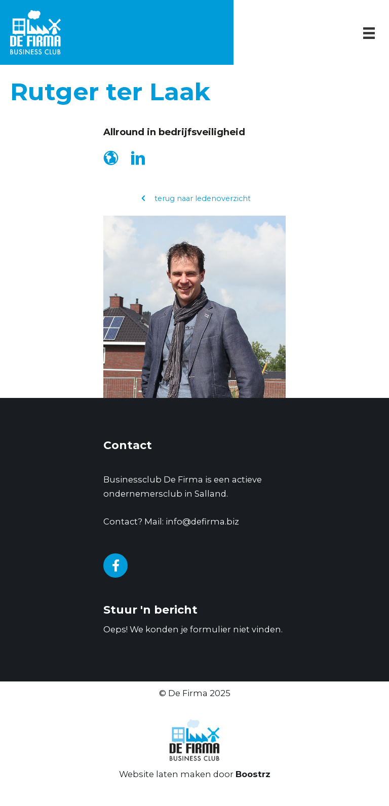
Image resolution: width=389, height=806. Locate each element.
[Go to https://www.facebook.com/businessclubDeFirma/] (115, 565)
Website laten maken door (194, 774)
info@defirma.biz (202, 521)
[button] (195, 198)
